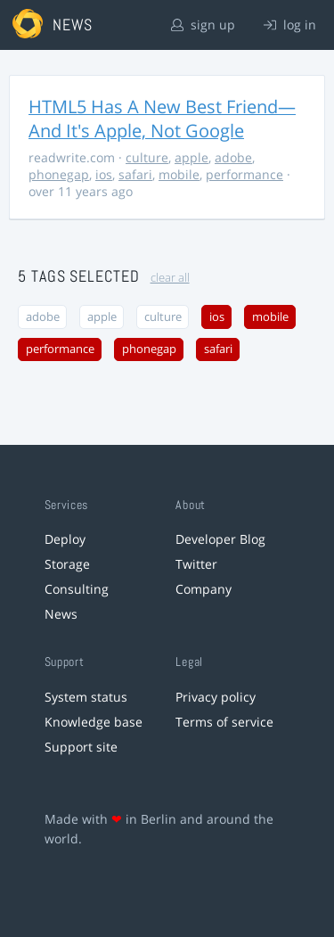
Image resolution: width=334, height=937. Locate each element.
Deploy (65, 538)
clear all (170, 277)
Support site (81, 746)
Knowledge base (94, 721)
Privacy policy (215, 696)
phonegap (59, 174)
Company (203, 588)
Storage (67, 563)
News (61, 613)
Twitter (196, 563)
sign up (203, 24)
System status (86, 696)
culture (147, 157)
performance (244, 174)
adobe (233, 157)
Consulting (77, 588)
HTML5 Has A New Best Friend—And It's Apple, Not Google (162, 119)
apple (191, 157)
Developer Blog (220, 538)
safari (135, 174)
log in (290, 24)
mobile (179, 174)
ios (103, 174)
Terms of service (224, 721)
